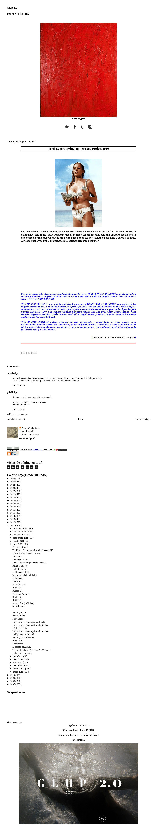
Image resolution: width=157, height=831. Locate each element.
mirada (10, 373)
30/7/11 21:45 (18, 409)
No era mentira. (19, 584)
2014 (12, 516)
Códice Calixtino (20, 628)
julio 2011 (18, 544)
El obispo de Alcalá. (21, 647)
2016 (12, 510)
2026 (12, 478)
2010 (12, 675)
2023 (12, 488)
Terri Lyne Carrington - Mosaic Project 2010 (78, 148)
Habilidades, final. (20, 572)
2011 (12, 525)
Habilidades (17, 578)
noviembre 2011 (20, 531)
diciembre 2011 (20, 528)
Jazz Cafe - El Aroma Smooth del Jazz (113, 337)
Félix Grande (18, 619)
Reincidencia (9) (20, 566)
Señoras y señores (20, 559)
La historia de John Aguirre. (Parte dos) (30, 625)
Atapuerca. (17, 640)
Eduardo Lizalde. (20, 547)
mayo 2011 (18, 659)
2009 (12, 678)
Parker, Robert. (19, 615)
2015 (12, 513)
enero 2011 (18, 672)
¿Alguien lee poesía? (21, 653)
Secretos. (16, 556)
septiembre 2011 (21, 538)
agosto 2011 (19, 541)
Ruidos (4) (17, 587)
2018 (12, 503)
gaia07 (10, 392)
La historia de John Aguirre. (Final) (28, 622)
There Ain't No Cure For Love (26, 553)
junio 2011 (18, 656)
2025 (12, 482)
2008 (12, 681)
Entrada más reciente (16, 419)
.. (13, 609)
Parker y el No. (19, 612)
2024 (12, 485)
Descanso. (17, 581)
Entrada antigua (143, 419)
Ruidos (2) (17, 597)
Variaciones (17, 644)
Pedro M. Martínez (30, 428)
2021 (12, 494)
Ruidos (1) (17, 600)
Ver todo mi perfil (27, 438)
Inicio (80, 419)
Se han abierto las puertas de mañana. (29, 563)
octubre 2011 (19, 534)
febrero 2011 (19, 668)
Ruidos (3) (17, 591)
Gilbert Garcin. (19, 569)
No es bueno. (18, 606)
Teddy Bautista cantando (23, 634)
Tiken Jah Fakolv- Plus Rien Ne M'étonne (31, 650)
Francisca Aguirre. (20, 594)
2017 (12, 506)
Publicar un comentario (17, 414)
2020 (12, 497)
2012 (12, 522)
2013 (12, 519)
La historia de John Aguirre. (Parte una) (30, 631)
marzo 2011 (18, 665)
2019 (12, 500)
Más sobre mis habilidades (24, 575)
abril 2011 (18, 662)
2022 (12, 491)
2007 (12, 684)
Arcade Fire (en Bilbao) (23, 603)
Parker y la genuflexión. (23, 637)
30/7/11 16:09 (18, 385)
